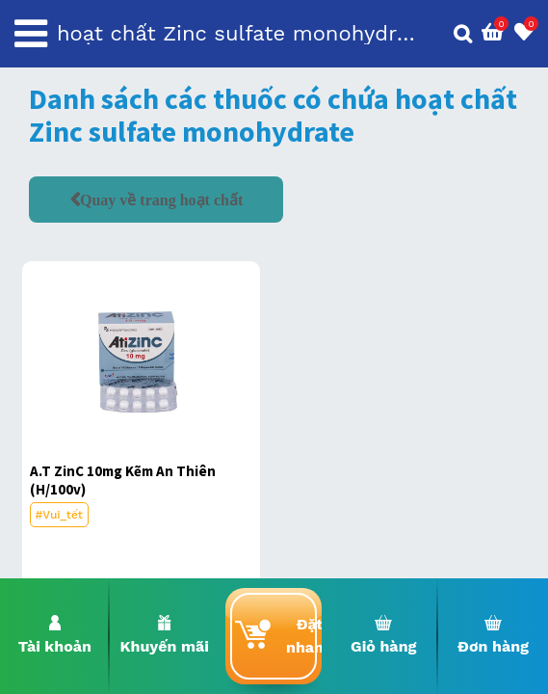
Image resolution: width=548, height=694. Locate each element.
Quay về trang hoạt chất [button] (161, 199)
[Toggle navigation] (30, 33)
